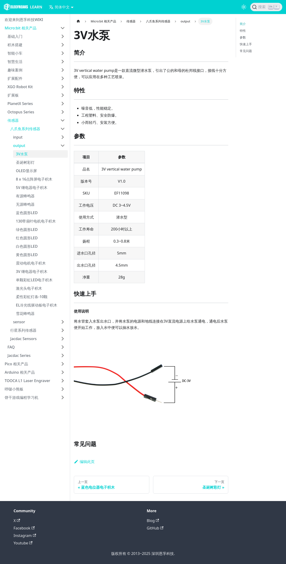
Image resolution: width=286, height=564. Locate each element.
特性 (243, 30)
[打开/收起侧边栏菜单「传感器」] (62, 120)
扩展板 (13, 95)
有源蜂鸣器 (25, 195)
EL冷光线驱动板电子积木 (36, 305)
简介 (243, 24)
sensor (19, 321)
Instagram (25, 535)
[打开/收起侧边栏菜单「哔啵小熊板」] (62, 389)
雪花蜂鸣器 (25, 313)
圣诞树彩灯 (25, 162)
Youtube (23, 543)
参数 (243, 37)
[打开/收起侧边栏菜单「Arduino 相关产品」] (62, 372)
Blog (153, 520)
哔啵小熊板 (14, 389)
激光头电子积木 (29, 288)
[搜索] (266, 7)
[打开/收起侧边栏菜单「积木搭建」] (62, 45)
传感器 (13, 120)
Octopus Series (20, 112)
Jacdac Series (19, 355)
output (19, 145)
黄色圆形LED (27, 254)
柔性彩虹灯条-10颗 (31, 296)
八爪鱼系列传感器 (25, 128)
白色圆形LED (27, 246)
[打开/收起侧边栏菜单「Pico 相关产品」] (62, 364)
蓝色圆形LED (27, 212)
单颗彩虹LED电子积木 (34, 279)
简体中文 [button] (59, 7)
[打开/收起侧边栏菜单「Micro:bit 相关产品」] (62, 28)
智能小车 (14, 53)
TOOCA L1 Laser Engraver (27, 380)
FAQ (11, 347)
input (17, 137)
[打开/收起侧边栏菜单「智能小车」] (62, 53)
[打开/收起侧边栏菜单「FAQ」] (62, 347)
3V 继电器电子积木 (31, 271)
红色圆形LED (27, 237)
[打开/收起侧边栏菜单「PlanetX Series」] (62, 103)
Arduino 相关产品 (20, 372)
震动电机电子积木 (31, 263)
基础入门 (14, 36)
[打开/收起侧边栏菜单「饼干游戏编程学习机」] (62, 397)
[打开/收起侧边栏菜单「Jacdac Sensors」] (62, 338)
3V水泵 (22, 154)
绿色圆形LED (27, 229)
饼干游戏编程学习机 (21, 397)
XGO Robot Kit (20, 86)
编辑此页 (84, 461)
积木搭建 (14, 44)
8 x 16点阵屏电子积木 (34, 179)
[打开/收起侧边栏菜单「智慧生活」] (62, 61)
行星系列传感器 (23, 330)
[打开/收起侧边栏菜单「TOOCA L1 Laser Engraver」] (62, 380)
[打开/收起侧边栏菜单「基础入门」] (62, 36)
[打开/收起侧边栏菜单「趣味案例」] (62, 70)
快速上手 (246, 44)
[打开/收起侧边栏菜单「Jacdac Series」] (62, 355)
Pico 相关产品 (16, 363)
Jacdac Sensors (23, 338)
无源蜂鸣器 (25, 204)
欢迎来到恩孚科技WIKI (24, 19)
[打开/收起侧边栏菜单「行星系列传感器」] (62, 330)
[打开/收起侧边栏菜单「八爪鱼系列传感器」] (62, 128)
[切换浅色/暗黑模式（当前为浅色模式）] (243, 7)
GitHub (155, 528)
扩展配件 (14, 78)
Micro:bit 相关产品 (20, 28)
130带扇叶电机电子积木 (36, 221)
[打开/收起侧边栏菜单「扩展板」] (62, 95)
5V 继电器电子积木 (31, 187)
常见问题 (246, 51)
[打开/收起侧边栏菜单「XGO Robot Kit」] (62, 87)
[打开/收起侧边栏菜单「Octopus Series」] (62, 112)
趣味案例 (14, 70)
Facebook (24, 528)
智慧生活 (14, 61)
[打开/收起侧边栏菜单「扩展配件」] (62, 78)
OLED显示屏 (26, 170)
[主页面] (78, 21)
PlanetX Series (20, 103)
